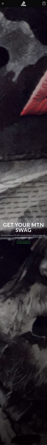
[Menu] (3, 3)
